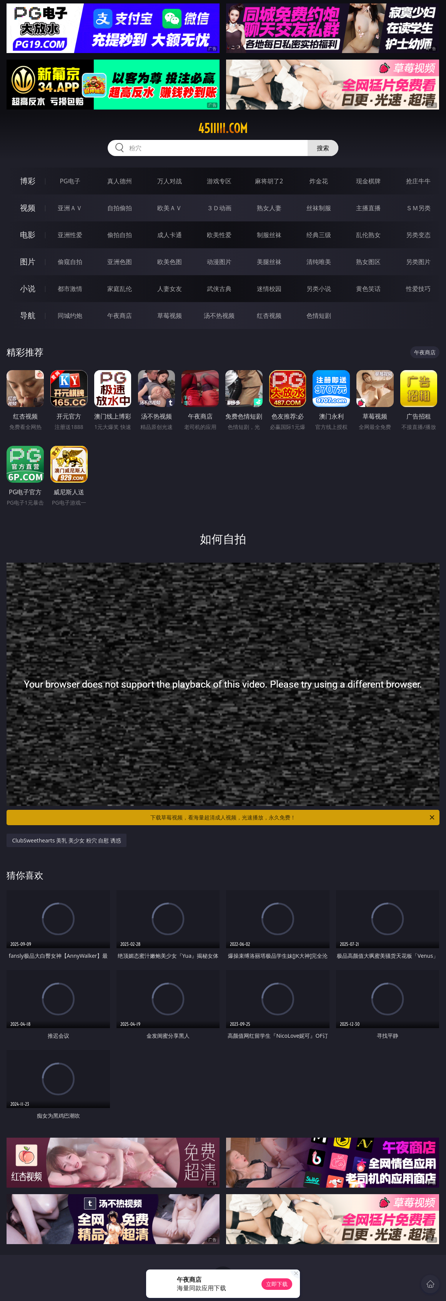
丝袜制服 (318, 208)
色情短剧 (318, 315)
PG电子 (70, 181)
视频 (27, 208)
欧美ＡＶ (169, 208)
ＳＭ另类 (418, 208)
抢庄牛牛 (418, 181)
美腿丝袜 (269, 262)
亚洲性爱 (70, 235)
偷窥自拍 (70, 262)
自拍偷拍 (119, 208)
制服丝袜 (269, 235)
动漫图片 (219, 262)
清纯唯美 (318, 262)
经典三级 (318, 235)
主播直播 (368, 208)
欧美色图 (169, 262)
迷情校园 (269, 288)
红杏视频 (269, 315)
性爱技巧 (418, 288)
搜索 (323, 148)
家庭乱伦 (119, 288)
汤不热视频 (219, 315)
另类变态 (418, 235)
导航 (27, 315)
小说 (27, 288)
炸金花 (319, 181)
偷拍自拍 (119, 235)
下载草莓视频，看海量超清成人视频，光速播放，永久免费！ (293, 817)
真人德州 (119, 181)
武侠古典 (219, 288)
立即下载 (277, 1284)
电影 (27, 234)
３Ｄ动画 (219, 208)
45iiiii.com (223, 128)
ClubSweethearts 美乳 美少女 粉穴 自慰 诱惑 (66, 840)
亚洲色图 (119, 262)
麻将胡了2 (269, 181)
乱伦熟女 (368, 235)
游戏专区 (219, 181)
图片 (27, 261)
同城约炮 (70, 315)
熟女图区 (368, 262)
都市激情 (70, 288)
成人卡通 (169, 235)
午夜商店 (119, 315)
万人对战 (169, 181)
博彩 (27, 181)
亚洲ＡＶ (70, 208)
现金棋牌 (368, 181)
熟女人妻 (269, 208)
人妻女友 (169, 288)
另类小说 (318, 288)
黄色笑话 (368, 288)
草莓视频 (169, 315)
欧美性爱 (219, 235)
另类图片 (418, 262)
